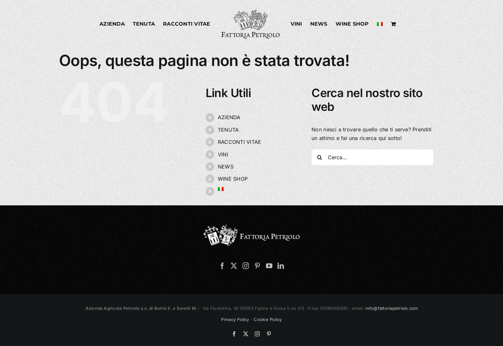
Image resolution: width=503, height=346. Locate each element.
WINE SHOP (233, 179)
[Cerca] (319, 157)
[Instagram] (246, 266)
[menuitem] (380, 24)
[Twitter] (234, 266)
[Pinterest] (257, 266)
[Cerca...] (372, 157)
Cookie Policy (268, 319)
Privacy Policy (235, 319)
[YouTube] (269, 266)
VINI (223, 154)
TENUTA (228, 130)
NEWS (226, 166)
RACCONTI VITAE (239, 142)
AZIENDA (229, 117)
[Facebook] (222, 266)
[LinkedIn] (280, 266)
